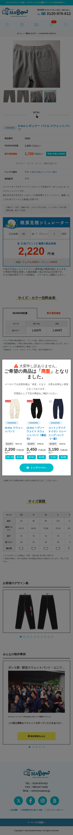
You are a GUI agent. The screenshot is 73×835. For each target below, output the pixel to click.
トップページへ (36, 467)
